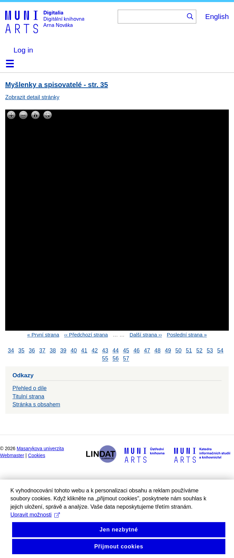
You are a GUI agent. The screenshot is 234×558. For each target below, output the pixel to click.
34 (11, 350)
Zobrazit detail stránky (32, 97)
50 (179, 350)
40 (74, 350)
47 (147, 350)
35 (21, 350)
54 (220, 350)
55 (105, 359)
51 (189, 350)
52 (199, 350)
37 (42, 350)
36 (32, 350)
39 (63, 350)
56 (115, 359)
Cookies (36, 455)
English (217, 16)
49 (168, 350)
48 (157, 350)
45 (126, 350)
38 (53, 350)
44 (115, 350)
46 (137, 350)
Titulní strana (28, 396)
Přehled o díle (29, 388)
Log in (23, 50)
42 (95, 350)
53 (210, 350)
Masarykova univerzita (40, 448)
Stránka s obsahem (36, 404)
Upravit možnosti (35, 527)
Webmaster (12, 455)
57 (126, 359)
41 (84, 350)
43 (105, 350)
